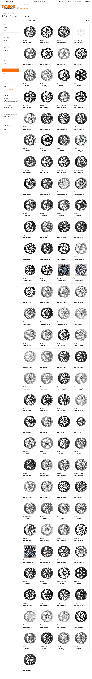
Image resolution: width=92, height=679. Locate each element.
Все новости (15, 95)
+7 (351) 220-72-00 (24, 8)
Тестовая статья (7, 125)
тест (5, 129)
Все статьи (15, 123)
